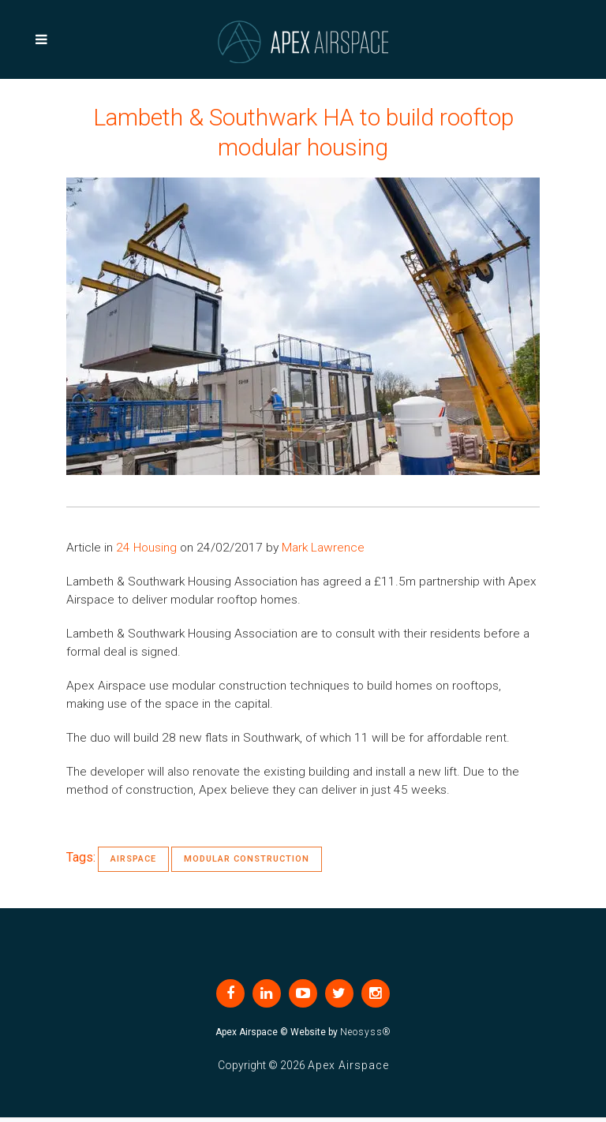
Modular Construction (246, 859)
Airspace (133, 859)
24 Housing (146, 547)
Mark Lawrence (323, 547)
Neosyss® (365, 1032)
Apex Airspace (348, 1065)
